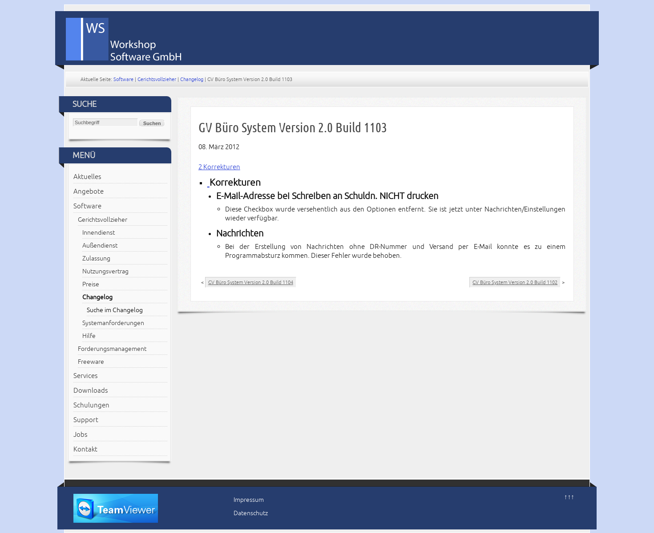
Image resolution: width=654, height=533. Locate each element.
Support (85, 419)
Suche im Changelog (115, 310)
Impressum (249, 500)
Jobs (80, 434)
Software (123, 79)
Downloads (90, 390)
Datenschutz (251, 513)
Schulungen (91, 405)
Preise (90, 284)
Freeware (91, 362)
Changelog (191, 79)
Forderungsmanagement (112, 349)
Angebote (88, 191)
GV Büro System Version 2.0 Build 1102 (514, 282)
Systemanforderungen (113, 323)
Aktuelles (87, 176)
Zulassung (96, 258)
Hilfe (89, 336)
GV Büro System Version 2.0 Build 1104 (250, 282)
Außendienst (99, 245)
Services (85, 375)
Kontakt (85, 449)
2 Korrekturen (219, 167)
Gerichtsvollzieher (156, 79)
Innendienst (98, 232)
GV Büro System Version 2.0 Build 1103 (292, 127)
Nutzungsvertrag (105, 271)
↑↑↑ (569, 496)
